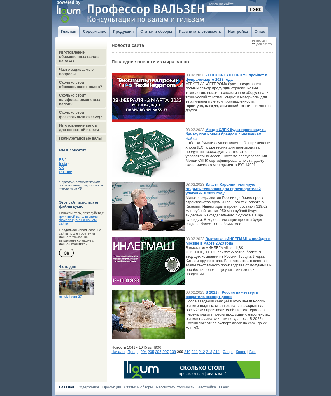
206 (158, 351)
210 (187, 351)
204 (144, 351)
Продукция (111, 387)
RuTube (65, 172)
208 (173, 351)
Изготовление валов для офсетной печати (79, 127)
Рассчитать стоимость (175, 387)
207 (165, 351)
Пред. (133, 351)
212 (202, 351)
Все (252, 351)
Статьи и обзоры (138, 387)
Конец (241, 351)
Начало (118, 351)
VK (61, 168)
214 (216, 351)
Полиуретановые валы (80, 138)
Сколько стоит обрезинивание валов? (80, 84)
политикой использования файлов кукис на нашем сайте (79, 220)
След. (228, 351)
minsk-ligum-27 (70, 296)
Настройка (206, 387)
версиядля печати (264, 42)
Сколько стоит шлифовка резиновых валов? (79, 99)
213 (209, 351)
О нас (224, 387)
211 (195, 351)
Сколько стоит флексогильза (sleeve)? (81, 114)
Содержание (88, 387)
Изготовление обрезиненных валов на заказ (79, 56)
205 (151, 351)
